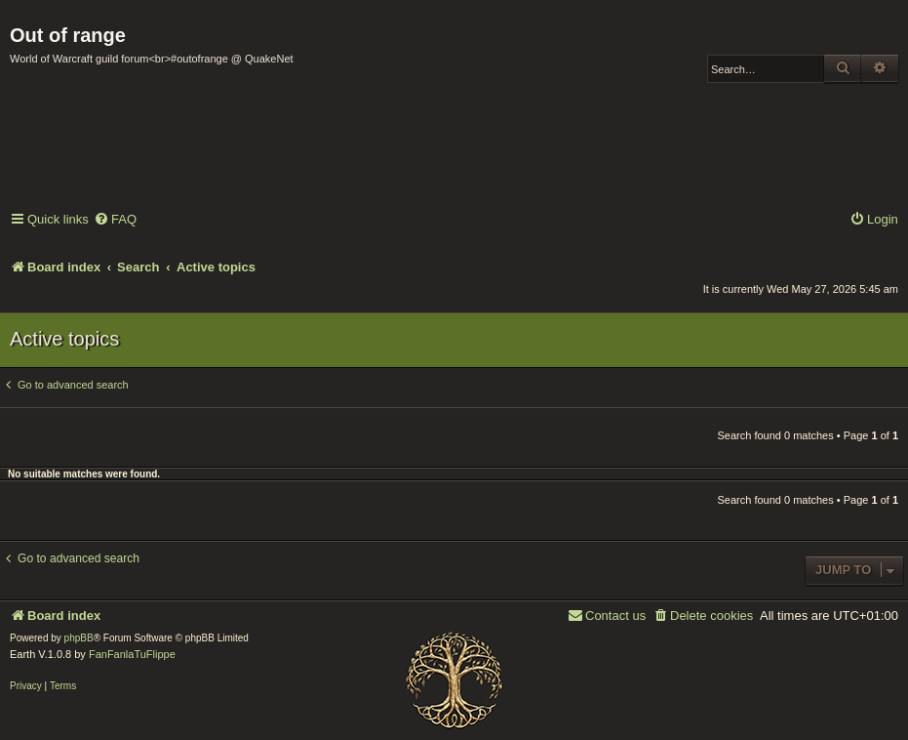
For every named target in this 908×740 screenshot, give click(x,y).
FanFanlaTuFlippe (132, 654)
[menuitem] (115, 220)
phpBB (79, 638)
